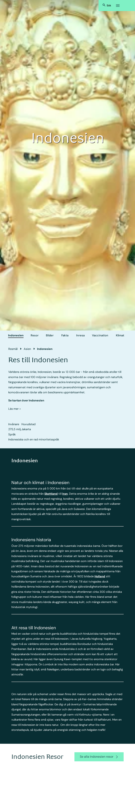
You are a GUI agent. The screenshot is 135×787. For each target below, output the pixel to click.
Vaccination (100, 335)
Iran (65, 494)
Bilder (50, 335)
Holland (99, 576)
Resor (35, 335)
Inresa (80, 335)
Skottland (51, 494)
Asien (27, 349)
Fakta (64, 335)
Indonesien (16, 335)
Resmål (13, 349)
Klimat (120, 335)
